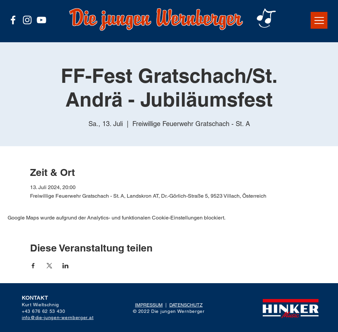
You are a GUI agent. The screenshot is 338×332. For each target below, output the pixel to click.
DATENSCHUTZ (186, 305)
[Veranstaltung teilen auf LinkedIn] (65, 265)
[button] (319, 20)
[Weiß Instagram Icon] (27, 20)
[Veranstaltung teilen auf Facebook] (33, 265)
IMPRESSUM (149, 305)
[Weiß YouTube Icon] (41, 20)
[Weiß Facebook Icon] (13, 20)
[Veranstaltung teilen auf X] (49, 265)
